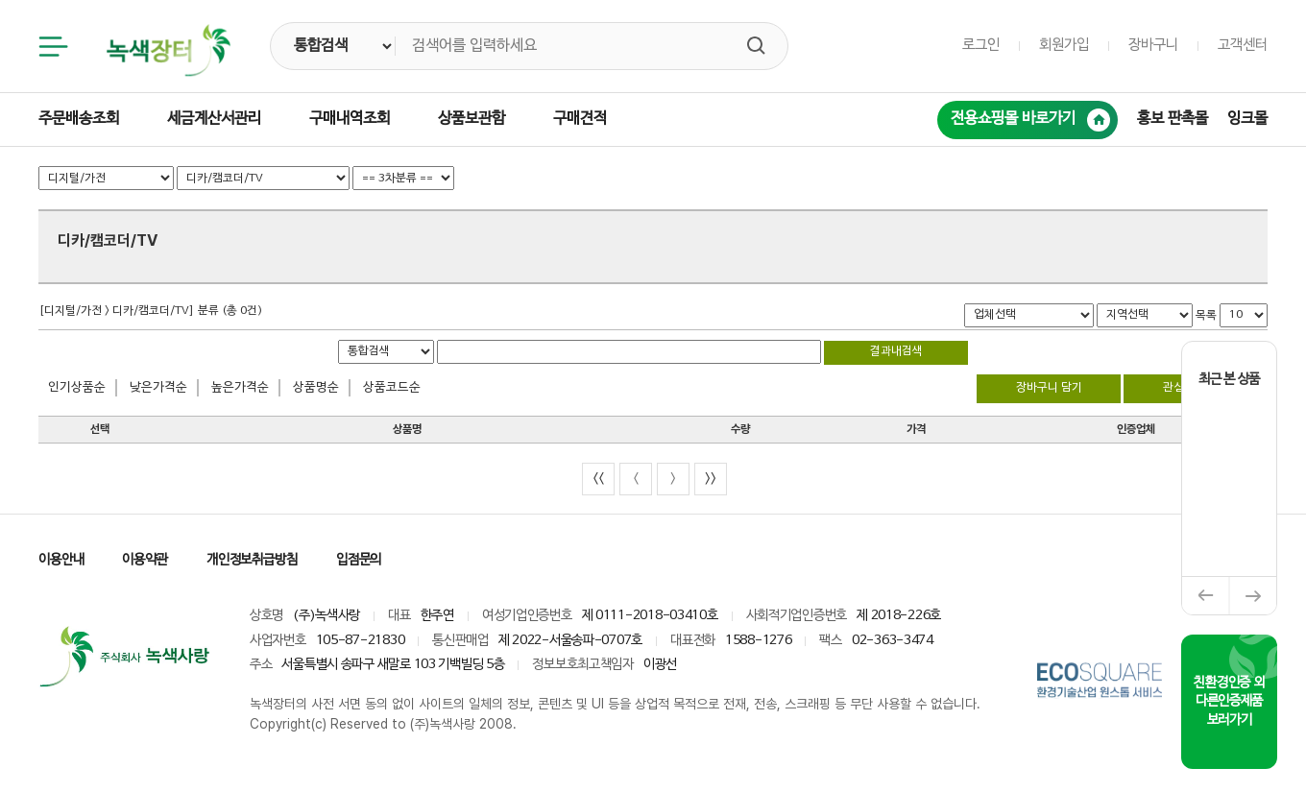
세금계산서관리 (214, 119)
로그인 (981, 45)
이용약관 (144, 560)
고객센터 (1243, 45)
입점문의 (358, 560)
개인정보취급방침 (252, 560)
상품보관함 (471, 119)
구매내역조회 (349, 119)
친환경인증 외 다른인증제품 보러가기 (1229, 702)
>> (710, 478)
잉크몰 (1247, 119)
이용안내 (61, 560)
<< (598, 478)
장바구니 (1153, 45)
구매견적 (580, 119)
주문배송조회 (78, 119)
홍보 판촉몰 (1172, 119)
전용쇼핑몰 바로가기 (1030, 120)
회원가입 (1064, 45)
